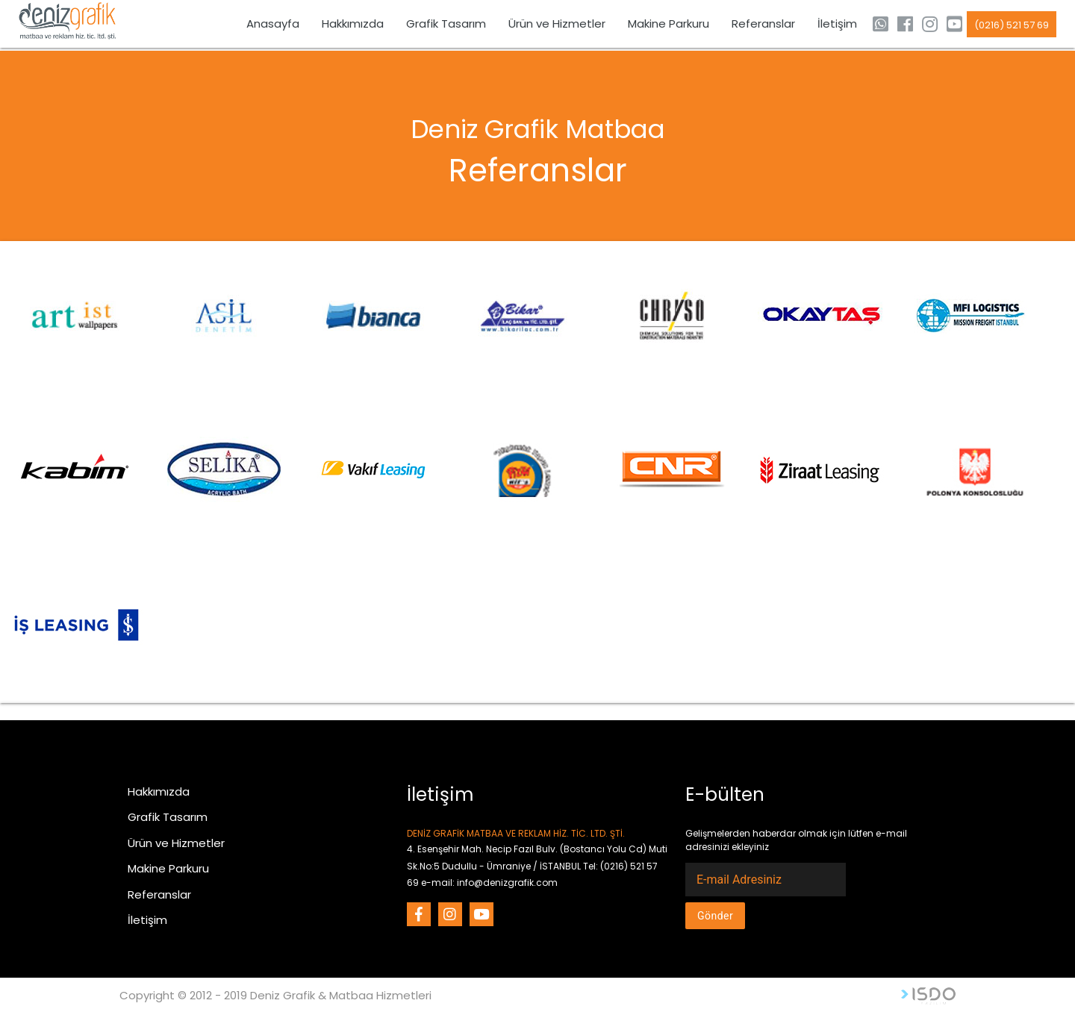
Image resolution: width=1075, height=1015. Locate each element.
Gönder (715, 916)
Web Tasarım (928, 996)
